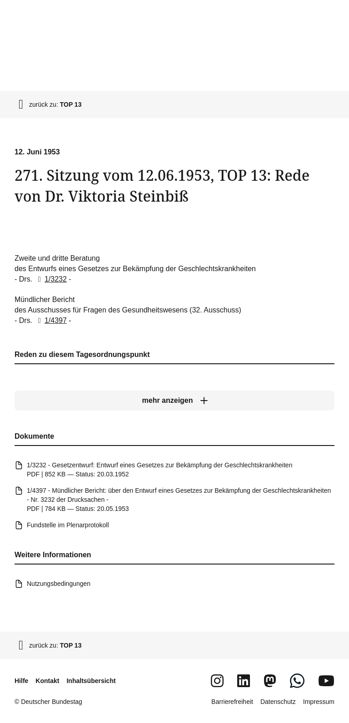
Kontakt (47, 680)
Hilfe (21, 680)
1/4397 (51, 320)
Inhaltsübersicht (90, 680)
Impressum (318, 701)
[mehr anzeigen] (174, 401)
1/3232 (51, 279)
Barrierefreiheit (232, 701)
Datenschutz (278, 701)
